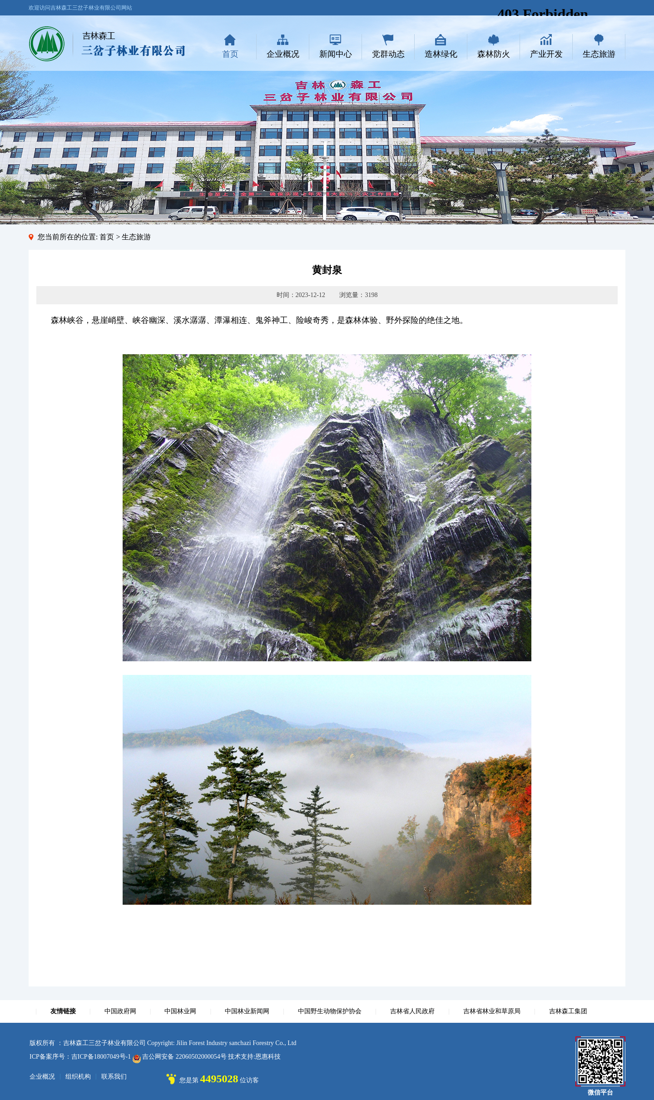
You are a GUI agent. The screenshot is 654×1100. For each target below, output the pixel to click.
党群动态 (388, 54)
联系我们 (114, 1076)
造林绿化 (441, 54)
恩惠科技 (268, 1056)
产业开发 (546, 54)
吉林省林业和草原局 (491, 1011)
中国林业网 (180, 1011)
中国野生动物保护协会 (330, 1011)
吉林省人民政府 (412, 1011)
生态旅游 (599, 54)
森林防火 (493, 54)
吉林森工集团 (568, 1011)
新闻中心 (335, 54)
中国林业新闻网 (247, 1011)
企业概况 (283, 54)
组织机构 (78, 1076)
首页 (230, 54)
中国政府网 (120, 1011)
